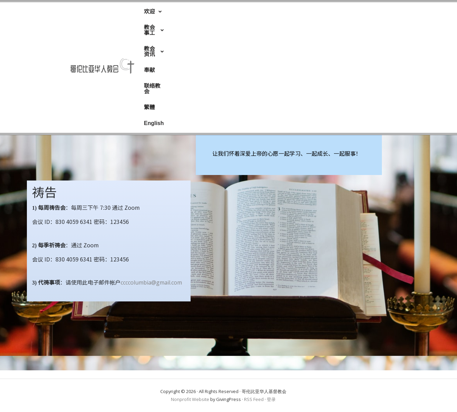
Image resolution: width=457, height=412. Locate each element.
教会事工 (186, 13)
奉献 (255, 13)
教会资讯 (225, 13)
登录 (271, 399)
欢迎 (152, 13)
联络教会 (282, 13)
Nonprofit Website (190, 399)
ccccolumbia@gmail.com (151, 282)
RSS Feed (254, 399)
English (335, 13)
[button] (152, 13)
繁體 (309, 13)
